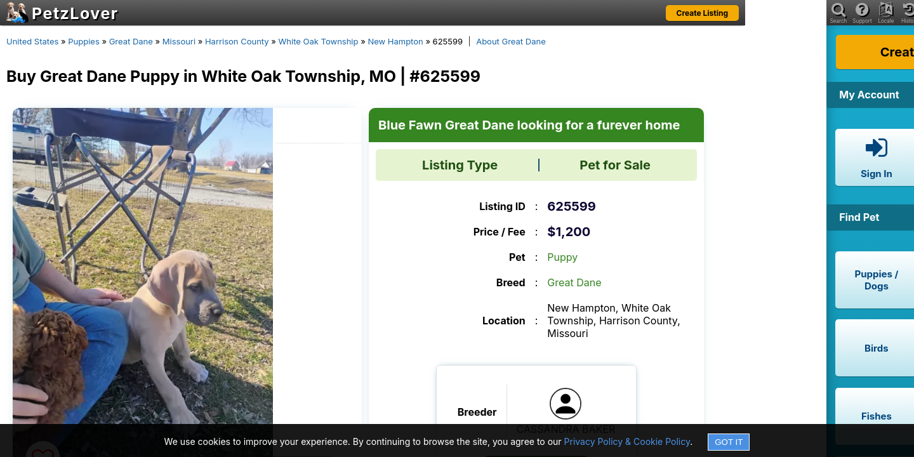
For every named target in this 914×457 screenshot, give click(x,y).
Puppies (84, 41)
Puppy (562, 257)
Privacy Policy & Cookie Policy (627, 441)
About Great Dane (511, 41)
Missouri (178, 41)
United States (32, 41)
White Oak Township (319, 41)
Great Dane (131, 41)
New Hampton (395, 41)
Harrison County (237, 41)
